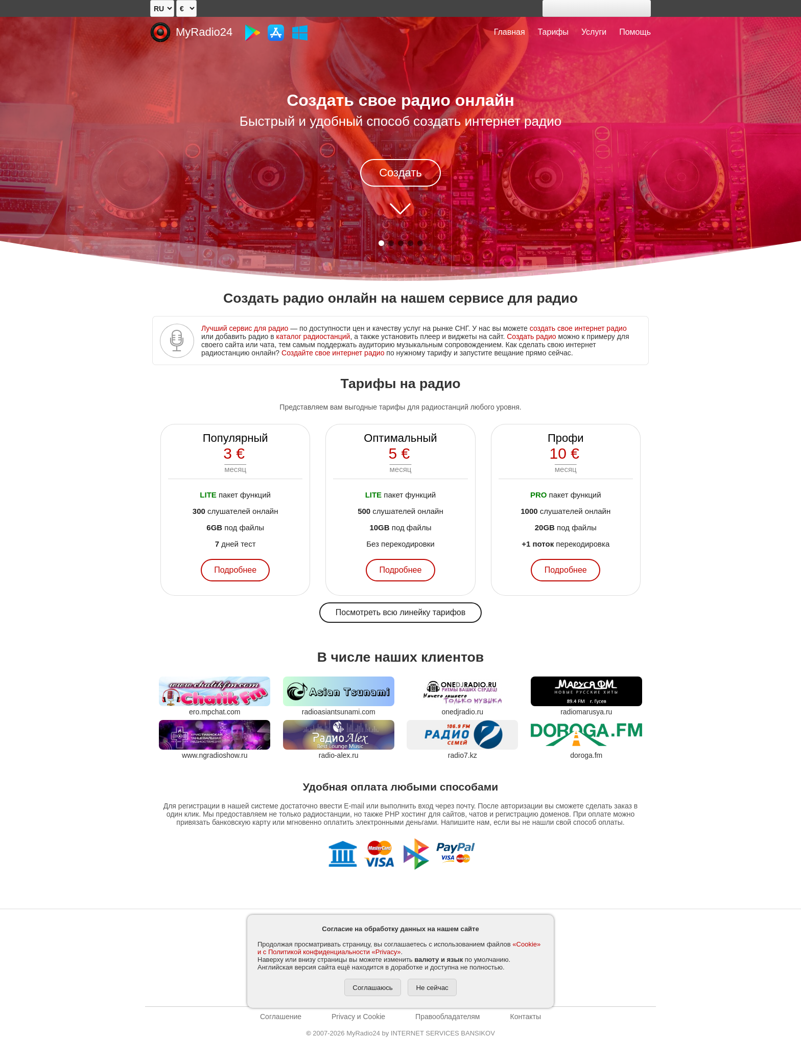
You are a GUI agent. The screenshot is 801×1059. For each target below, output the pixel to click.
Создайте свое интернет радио (332, 353)
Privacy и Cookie (358, 1016)
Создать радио (531, 336)
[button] (381, 243)
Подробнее (235, 570)
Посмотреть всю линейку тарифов (400, 612)
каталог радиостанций (313, 336)
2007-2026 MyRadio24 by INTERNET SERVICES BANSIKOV (400, 1033)
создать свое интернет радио (578, 328)
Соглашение (280, 1016)
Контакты (525, 1016)
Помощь (635, 32)
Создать (400, 172)
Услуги (593, 32)
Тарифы (553, 32)
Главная (509, 32)
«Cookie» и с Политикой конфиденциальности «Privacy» (398, 948)
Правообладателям (447, 1016)
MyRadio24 (204, 32)
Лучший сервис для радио (244, 328)
